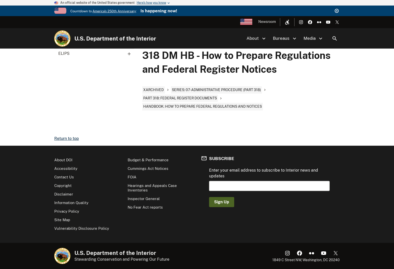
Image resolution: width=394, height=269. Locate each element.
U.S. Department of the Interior (115, 38)
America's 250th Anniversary (114, 11)
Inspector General (144, 199)
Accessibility (65, 168)
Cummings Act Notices (148, 168)
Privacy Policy (66, 211)
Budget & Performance (148, 160)
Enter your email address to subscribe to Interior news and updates (263, 173)
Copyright (63, 185)
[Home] (62, 38)
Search (335, 38)
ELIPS (96, 53)
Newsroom (267, 21)
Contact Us (64, 177)
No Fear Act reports (145, 207)
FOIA (132, 177)
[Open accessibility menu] (287, 22)
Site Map (62, 220)
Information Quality (71, 203)
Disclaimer (63, 194)
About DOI (63, 160)
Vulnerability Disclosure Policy (81, 228)
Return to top (66, 138)
